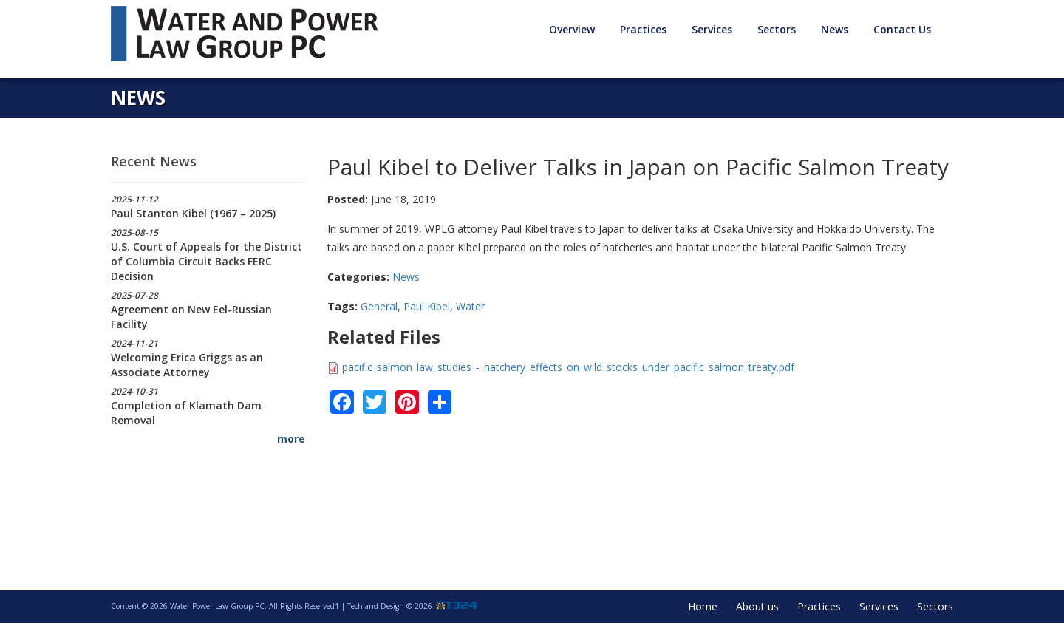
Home (702, 606)
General (379, 306)
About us (757, 606)
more (291, 439)
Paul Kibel (426, 306)
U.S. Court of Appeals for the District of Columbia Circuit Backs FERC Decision (206, 261)
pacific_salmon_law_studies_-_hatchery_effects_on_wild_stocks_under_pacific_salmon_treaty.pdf (568, 367)
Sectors (776, 29)
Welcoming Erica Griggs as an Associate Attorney (187, 364)
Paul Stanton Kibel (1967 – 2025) (193, 213)
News (834, 29)
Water (470, 306)
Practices (643, 29)
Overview (572, 29)
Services (712, 29)
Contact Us (902, 29)
